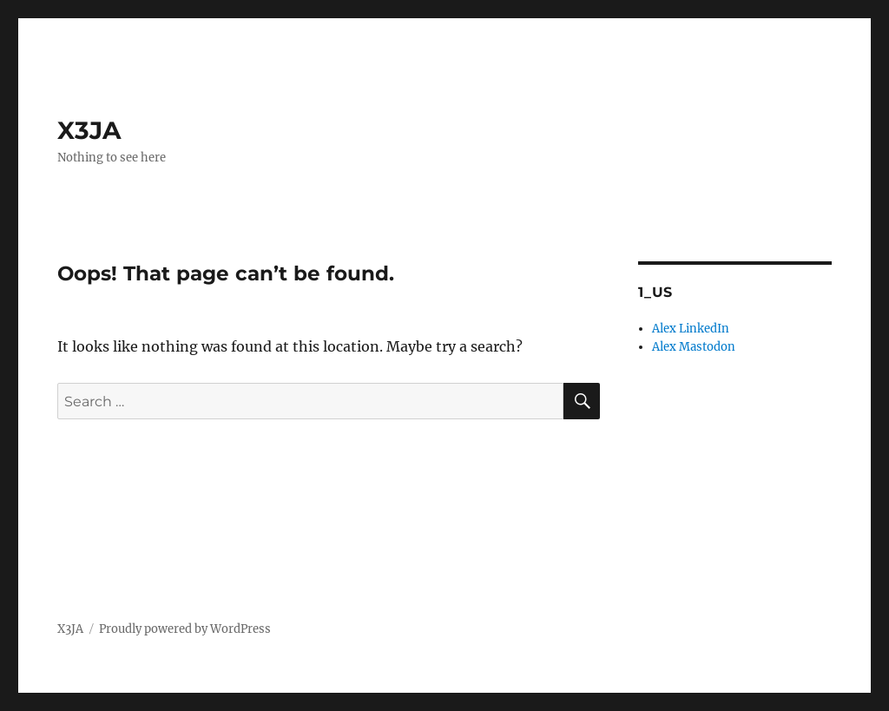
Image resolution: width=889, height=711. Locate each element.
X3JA (89, 130)
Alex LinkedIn (690, 328)
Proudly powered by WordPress (185, 629)
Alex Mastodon (693, 346)
